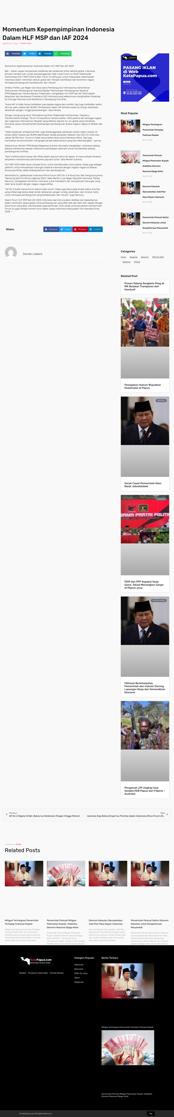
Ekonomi (145, 257)
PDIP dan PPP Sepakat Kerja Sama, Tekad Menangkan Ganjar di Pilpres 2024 (144, 584)
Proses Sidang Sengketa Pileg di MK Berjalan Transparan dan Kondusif (144, 286)
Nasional (133, 257)
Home (123, 257)
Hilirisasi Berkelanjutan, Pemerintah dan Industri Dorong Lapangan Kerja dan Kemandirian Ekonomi (144, 688)
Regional (126, 262)
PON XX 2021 (158, 257)
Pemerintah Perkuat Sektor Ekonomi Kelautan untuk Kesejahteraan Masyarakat (156, 222)
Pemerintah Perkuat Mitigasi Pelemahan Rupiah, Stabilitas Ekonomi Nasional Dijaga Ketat (62, 924)
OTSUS (137, 262)
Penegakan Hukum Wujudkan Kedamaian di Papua (142, 386)
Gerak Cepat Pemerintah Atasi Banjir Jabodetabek (142, 485)
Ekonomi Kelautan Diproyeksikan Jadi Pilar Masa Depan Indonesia (154, 191)
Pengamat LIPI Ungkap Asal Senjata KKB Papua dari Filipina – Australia (144, 790)
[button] (13, 53)
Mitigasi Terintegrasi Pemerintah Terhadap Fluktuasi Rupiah (153, 129)
